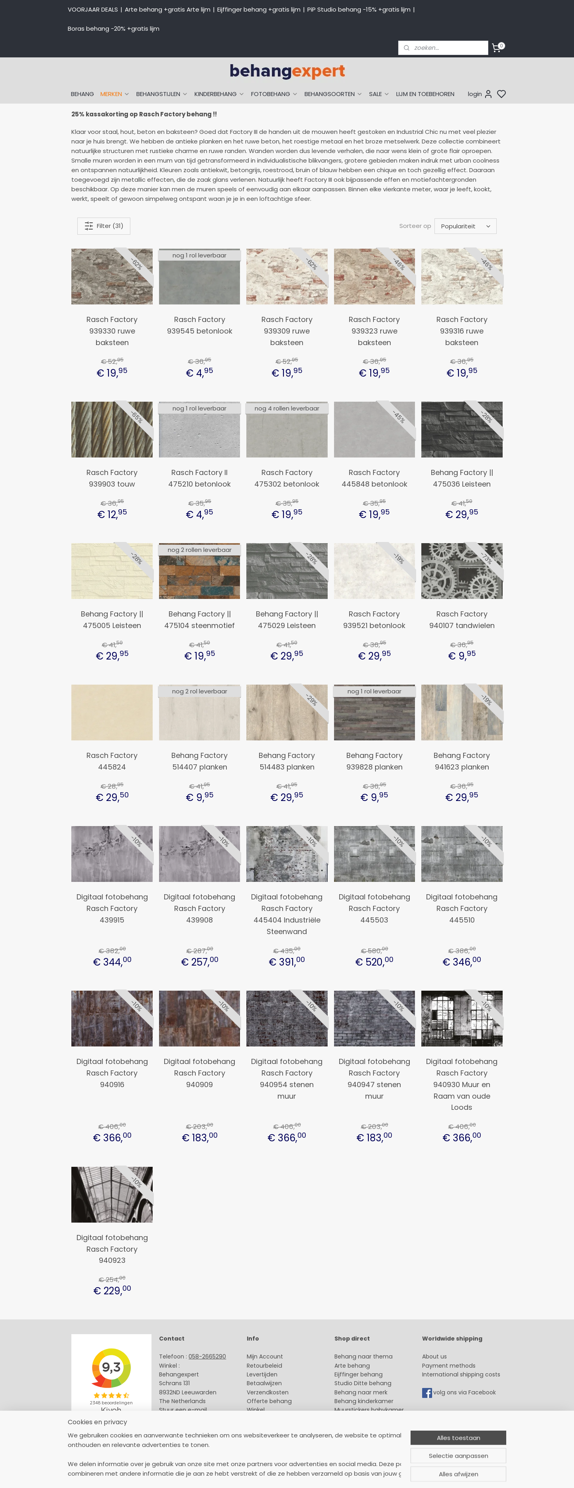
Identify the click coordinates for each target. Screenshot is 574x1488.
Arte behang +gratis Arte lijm (167, 9)
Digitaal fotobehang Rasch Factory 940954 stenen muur (286, 1078)
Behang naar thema (363, 1356)
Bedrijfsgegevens (183, 1428)
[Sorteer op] (465, 226)
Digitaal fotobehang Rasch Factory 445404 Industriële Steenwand (286, 914)
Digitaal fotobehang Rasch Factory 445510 (461, 908)
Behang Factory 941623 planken (462, 761)
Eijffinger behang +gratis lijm (259, 9)
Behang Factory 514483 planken (287, 761)
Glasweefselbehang (362, 1419)
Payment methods (449, 1366)
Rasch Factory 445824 (112, 761)
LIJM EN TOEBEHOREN (425, 94)
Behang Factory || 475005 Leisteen (112, 619)
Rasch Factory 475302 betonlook (286, 478)
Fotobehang (351, 1428)
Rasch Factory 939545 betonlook (199, 325)
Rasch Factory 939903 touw (112, 478)
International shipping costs (461, 1374)
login (480, 94)
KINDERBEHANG (220, 94)
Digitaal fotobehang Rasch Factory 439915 (112, 908)
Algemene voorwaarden (281, 1428)
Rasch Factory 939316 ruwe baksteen (462, 330)
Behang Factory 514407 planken (199, 761)
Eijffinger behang (358, 1374)
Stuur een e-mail (183, 1410)
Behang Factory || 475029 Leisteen (287, 619)
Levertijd (258, 1374)
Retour (256, 1366)
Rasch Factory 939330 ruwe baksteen (112, 330)
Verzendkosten (268, 1392)
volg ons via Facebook (465, 1392)
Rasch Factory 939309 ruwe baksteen (287, 330)
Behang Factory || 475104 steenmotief (199, 619)
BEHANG (82, 94)
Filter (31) (104, 226)
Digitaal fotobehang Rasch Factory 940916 (112, 1072)
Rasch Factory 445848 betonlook (374, 478)
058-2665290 (207, 1356)
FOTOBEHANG (274, 94)
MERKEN (115, 94)
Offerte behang (269, 1401)
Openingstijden (180, 1419)
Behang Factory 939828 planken (374, 761)
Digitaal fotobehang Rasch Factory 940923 (112, 1249)
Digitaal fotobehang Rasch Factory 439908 (199, 908)
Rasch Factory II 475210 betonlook (199, 478)
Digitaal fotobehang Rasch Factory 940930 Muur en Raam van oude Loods (461, 1084)
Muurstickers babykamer (369, 1410)
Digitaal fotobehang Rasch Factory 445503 (374, 908)
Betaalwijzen (264, 1383)
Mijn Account (265, 1356)
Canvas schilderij (358, 1437)
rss (362, 1473)
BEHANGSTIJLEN (162, 94)
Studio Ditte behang (362, 1383)
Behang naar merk (360, 1392)
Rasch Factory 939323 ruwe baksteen (374, 330)
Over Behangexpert (274, 1419)
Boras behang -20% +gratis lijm (113, 28)
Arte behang (352, 1366)
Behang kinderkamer (363, 1401)
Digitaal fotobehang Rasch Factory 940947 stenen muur (374, 1078)
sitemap (345, 1473)
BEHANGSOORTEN (334, 94)
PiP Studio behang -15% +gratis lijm (359, 9)
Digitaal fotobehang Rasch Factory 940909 (199, 1072)
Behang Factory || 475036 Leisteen (462, 478)
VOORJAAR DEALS (93, 9)
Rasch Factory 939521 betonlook (374, 619)
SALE (379, 94)
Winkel (256, 1410)
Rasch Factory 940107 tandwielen (462, 619)
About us (434, 1356)
